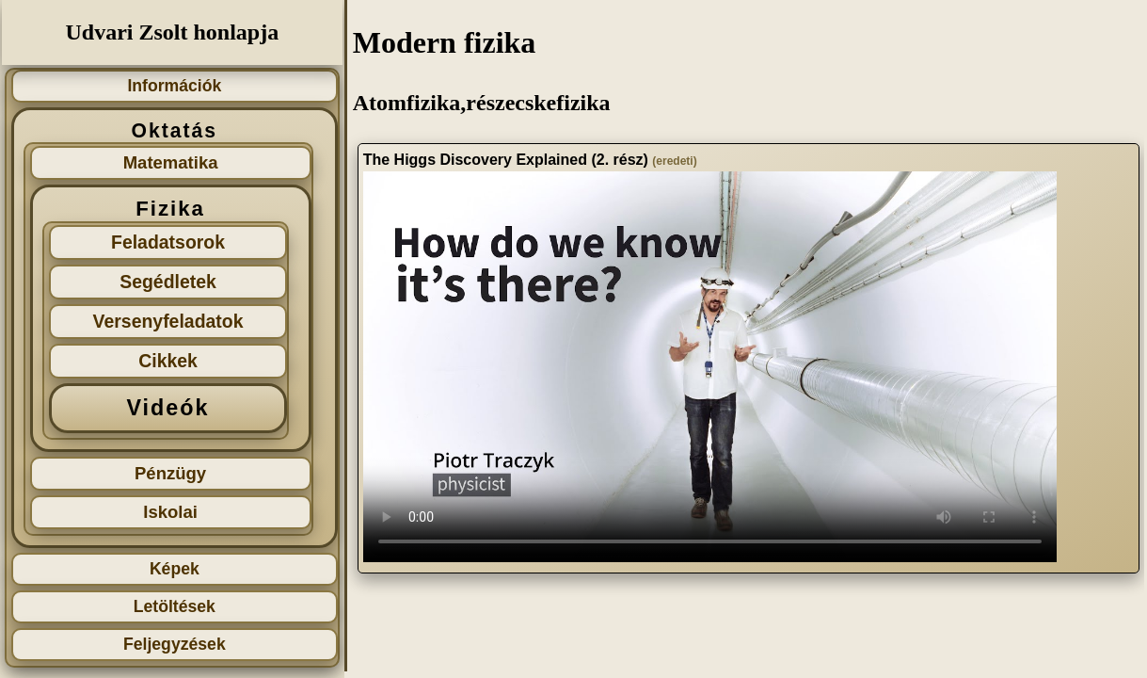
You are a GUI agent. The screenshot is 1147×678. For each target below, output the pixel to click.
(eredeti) (674, 161)
